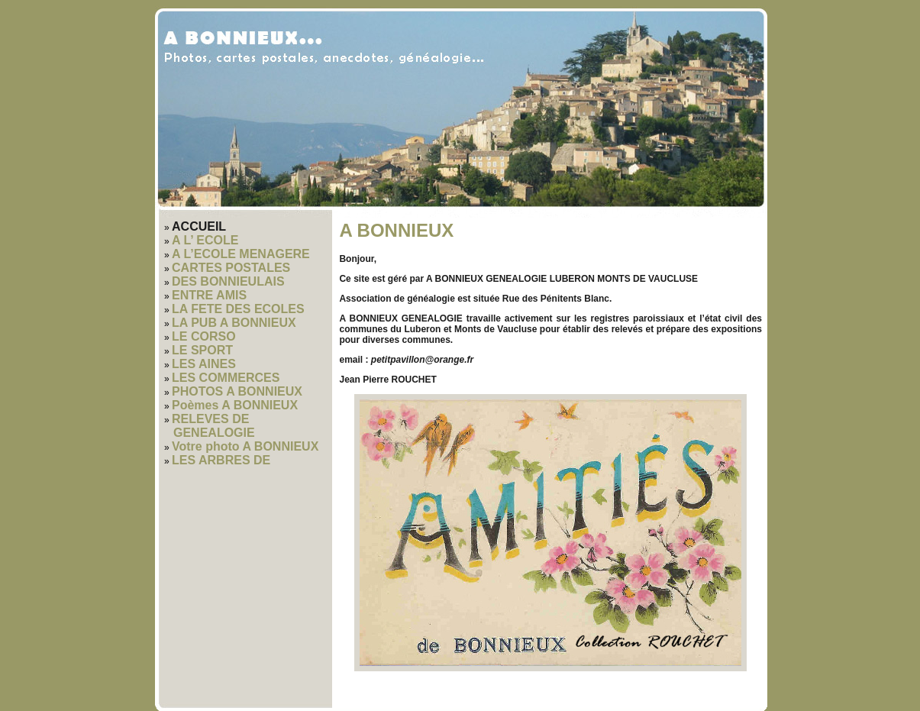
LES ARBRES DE (221, 460)
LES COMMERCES (225, 377)
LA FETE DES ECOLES (238, 308)
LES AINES (204, 363)
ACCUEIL (199, 226)
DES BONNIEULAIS (228, 281)
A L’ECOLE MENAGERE (241, 253)
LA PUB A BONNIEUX (234, 322)
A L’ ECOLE (205, 240)
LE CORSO (204, 336)
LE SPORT (202, 350)
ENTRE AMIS (209, 295)
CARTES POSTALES (231, 267)
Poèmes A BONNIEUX (235, 405)
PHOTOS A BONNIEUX (237, 391)
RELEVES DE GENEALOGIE (213, 425)
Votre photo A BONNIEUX (245, 446)
